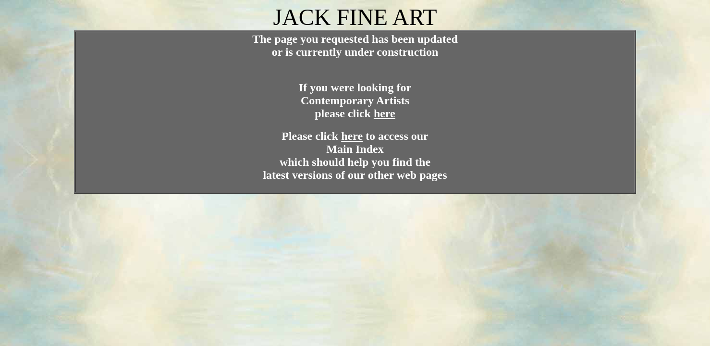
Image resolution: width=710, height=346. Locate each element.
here (384, 113)
